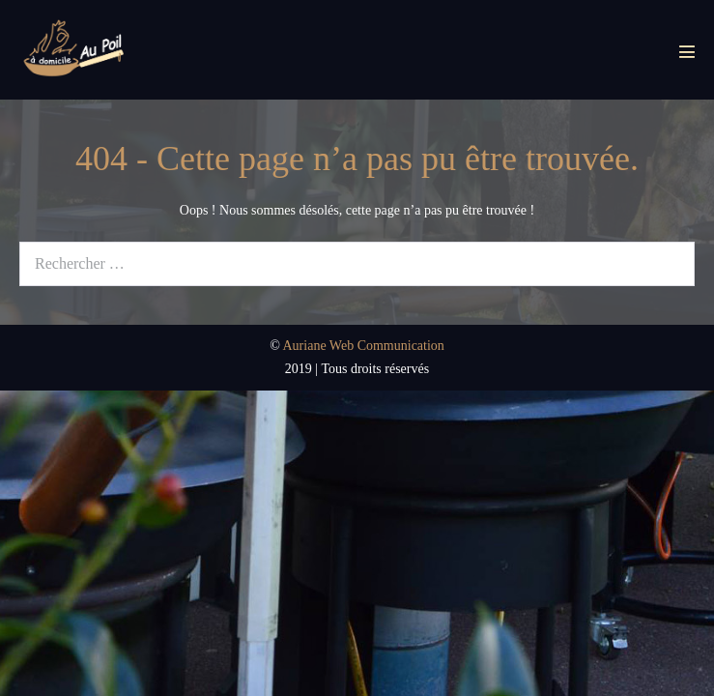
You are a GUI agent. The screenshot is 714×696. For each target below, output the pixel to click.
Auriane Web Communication (363, 345)
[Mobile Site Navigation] (687, 51)
